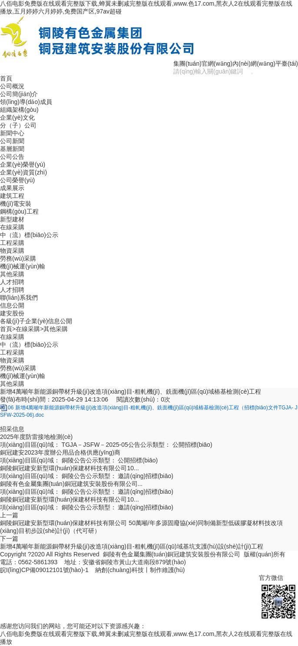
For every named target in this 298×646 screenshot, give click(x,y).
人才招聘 (12, 281)
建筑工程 (12, 195)
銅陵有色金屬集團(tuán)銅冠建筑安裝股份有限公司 (172, 554)
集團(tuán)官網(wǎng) (202, 63)
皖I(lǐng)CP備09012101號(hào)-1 (44, 569)
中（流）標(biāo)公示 (29, 234)
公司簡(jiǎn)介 (19, 93)
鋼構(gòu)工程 (19, 211)
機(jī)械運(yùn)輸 (22, 266)
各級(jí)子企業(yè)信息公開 (36, 321)
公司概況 (12, 86)
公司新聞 (12, 140)
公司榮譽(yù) (17, 180)
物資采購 (12, 250)
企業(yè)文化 (17, 117)
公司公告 (12, 156)
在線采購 (12, 227)
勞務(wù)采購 (18, 258)
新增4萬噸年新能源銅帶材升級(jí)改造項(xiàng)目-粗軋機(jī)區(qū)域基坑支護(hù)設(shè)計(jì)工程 (131, 546)
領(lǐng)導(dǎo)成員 (26, 101)
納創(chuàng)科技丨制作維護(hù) (140, 569)
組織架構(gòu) (19, 109)
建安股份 (12, 313)
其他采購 (12, 274)
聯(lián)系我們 (19, 297)
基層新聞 (12, 148)
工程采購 (12, 242)
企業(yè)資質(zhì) (23, 172)
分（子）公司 (18, 125)
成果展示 (12, 187)
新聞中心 (12, 133)
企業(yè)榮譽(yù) (22, 164)
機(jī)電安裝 (15, 203)
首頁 (6, 78)
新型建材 (12, 219)
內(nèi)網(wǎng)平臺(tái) (265, 63)
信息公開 (12, 305)
